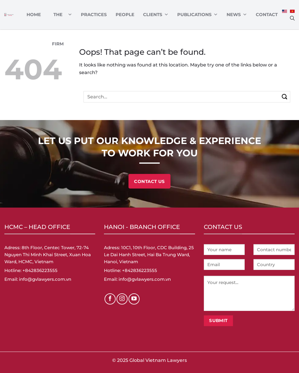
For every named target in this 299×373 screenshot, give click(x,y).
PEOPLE (125, 14)
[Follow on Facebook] (110, 298)
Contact (267, 14)
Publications (197, 14)
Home (34, 14)
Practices (94, 14)
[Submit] (284, 96)
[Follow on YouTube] (134, 298)
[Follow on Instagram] (122, 298)
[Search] (292, 18)
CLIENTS (155, 14)
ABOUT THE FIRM (61, 14)
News (237, 14)
